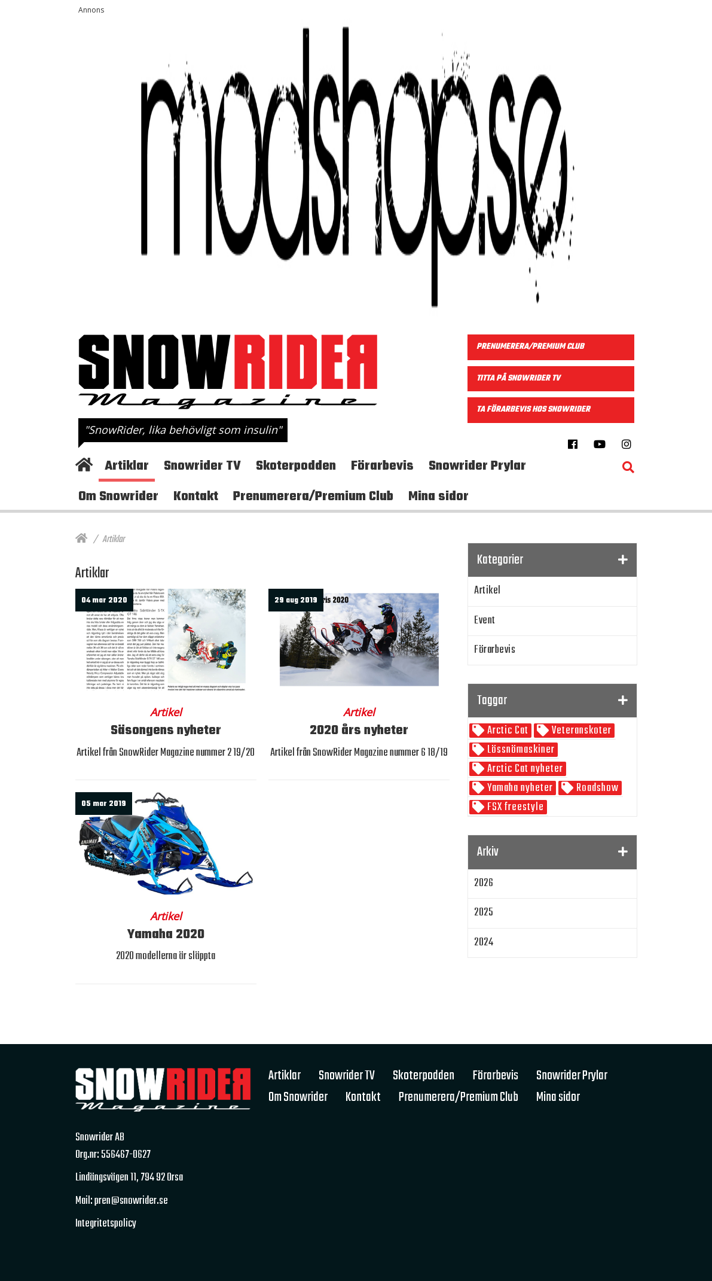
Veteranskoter (580, 730)
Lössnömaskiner (520, 750)
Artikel (487, 591)
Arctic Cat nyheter (524, 769)
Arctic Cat (506, 730)
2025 (483, 912)
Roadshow (596, 788)
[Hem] (81, 539)
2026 (483, 883)
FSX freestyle (514, 807)
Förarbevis (494, 650)
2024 (483, 942)
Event (485, 620)
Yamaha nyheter (519, 788)
